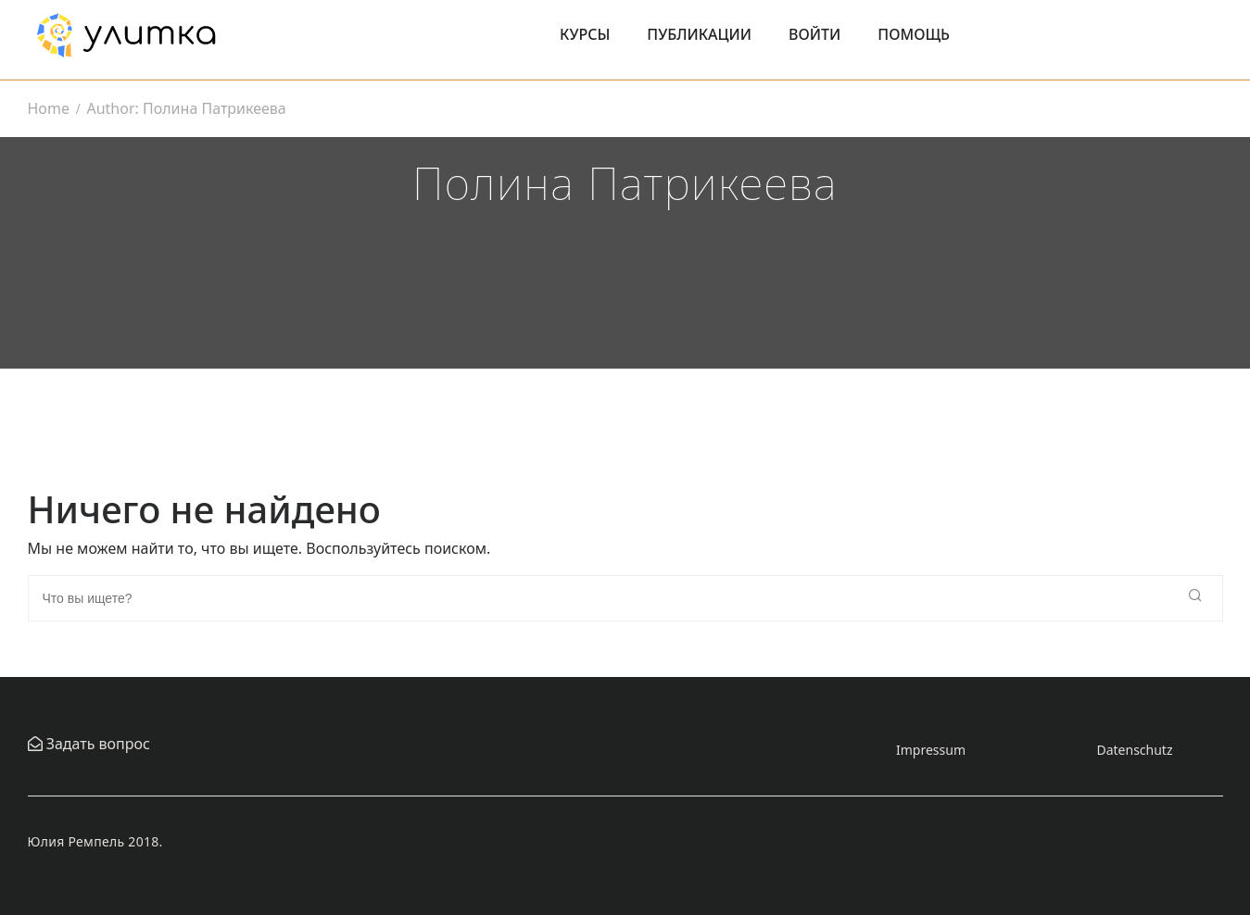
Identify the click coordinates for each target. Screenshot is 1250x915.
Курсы (585, 34)
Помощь (914, 34)
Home (49, 108)
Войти (814, 34)
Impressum (931, 749)
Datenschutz (1134, 749)
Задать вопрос (96, 743)
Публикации (699, 34)
